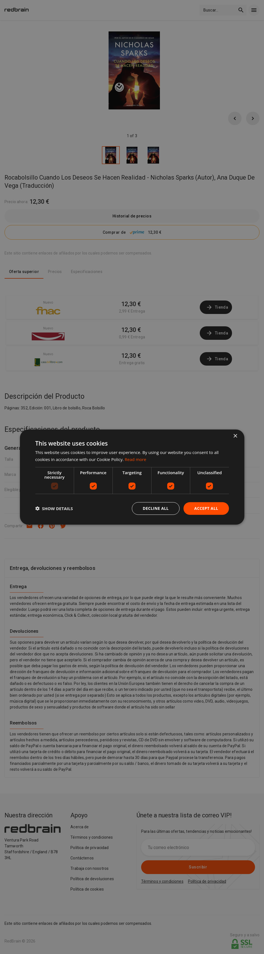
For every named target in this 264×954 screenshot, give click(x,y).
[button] (54, 508)
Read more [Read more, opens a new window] (135, 459)
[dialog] (132, 477)
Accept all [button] (206, 508)
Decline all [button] (156, 508)
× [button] (235, 436)
